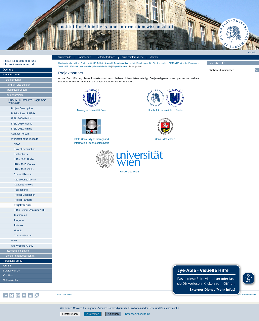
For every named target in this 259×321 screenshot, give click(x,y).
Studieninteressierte (133, 57)
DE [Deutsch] (211, 62)
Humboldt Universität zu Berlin (165, 110)
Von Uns (8, 275)
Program (19, 220)
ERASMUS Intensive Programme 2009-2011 (27, 101)
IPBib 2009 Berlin (21, 118)
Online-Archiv (10, 280)
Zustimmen (92, 313)
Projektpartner (22, 205)
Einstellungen (70, 313)
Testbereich (20, 215)
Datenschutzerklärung (137, 313)
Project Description (22, 108)
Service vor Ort (11, 270)
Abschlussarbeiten (16, 89)
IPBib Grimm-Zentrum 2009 (29, 210)
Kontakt (252, 52)
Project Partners (23, 199)
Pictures (18, 225)
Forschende (84, 57)
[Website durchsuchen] (233, 70)
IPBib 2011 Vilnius (21, 128)
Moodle (18, 230)
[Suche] (257, 70)
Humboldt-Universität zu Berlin (72, 63)
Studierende (64, 57)
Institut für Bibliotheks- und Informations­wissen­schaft (19, 62)
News (17, 143)
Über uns (8, 69)
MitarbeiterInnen (106, 57)
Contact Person (20, 133)
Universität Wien (129, 171)
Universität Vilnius (165, 139)
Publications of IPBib (23, 113)
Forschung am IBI (13, 260)
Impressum (223, 295)
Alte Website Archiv (25, 179)
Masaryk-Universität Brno (91, 110)
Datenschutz (235, 295)
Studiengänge (13, 79)
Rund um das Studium (18, 84)
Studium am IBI (11, 74)
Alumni (7, 265)
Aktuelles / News (23, 184)
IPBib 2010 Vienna (21, 123)
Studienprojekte (15, 94)
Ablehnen (113, 313)
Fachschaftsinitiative (17, 250)
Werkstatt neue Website (24, 138)
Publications (21, 154)
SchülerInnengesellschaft (20, 255)
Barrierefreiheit (249, 295)
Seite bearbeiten (64, 295)
